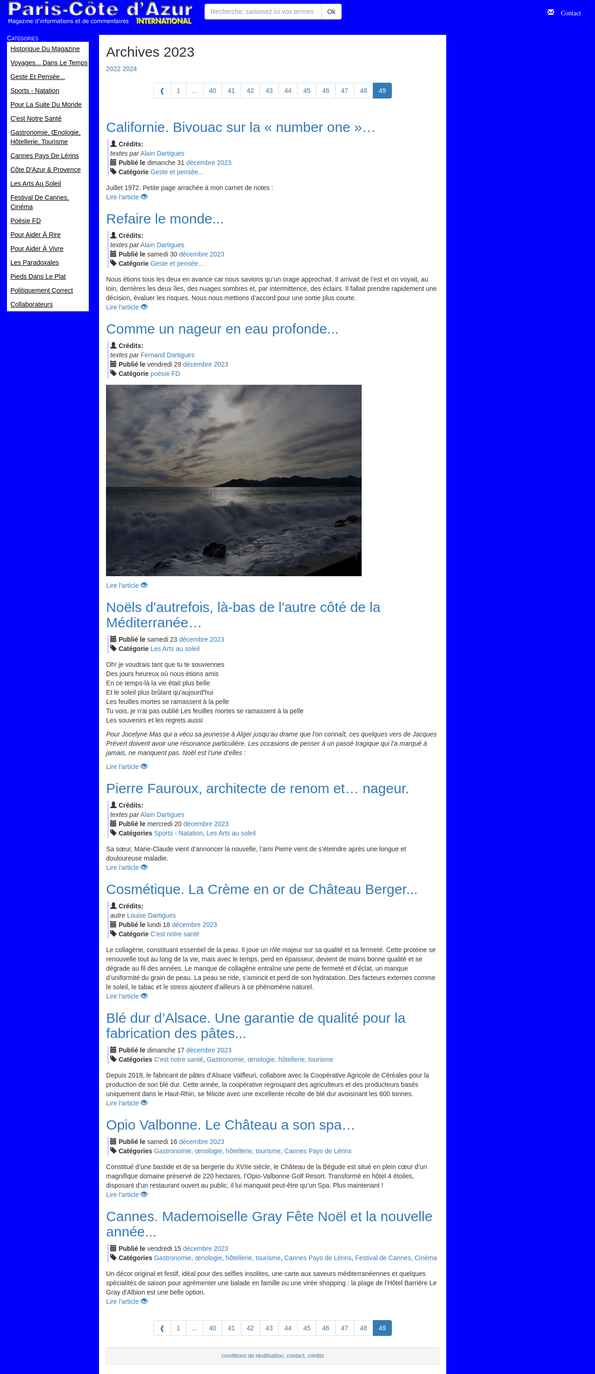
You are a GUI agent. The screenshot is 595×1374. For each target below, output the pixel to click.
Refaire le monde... (165, 218)
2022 (113, 68)
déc (200, 162)
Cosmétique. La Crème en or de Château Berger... (261, 889)
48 (363, 90)
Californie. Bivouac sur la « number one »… (241, 127)
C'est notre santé (175, 934)
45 (307, 90)
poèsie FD (165, 373)
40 (213, 90)
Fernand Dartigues (168, 355)
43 (269, 90)
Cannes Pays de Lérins (318, 1151)
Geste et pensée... (177, 172)
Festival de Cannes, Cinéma (396, 1258)
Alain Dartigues (162, 153)
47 (345, 90)
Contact (567, 12)
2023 (224, 162)
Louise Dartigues (151, 915)
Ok (331, 11)
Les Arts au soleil (175, 648)
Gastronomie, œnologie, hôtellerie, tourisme (270, 1059)
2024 (129, 68)
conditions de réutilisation (253, 1356)
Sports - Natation (178, 833)
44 (288, 90)
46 (326, 90)
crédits (316, 1356)
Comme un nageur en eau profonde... (222, 328)
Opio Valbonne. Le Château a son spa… (230, 1124)
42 (250, 90)
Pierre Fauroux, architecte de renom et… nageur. (257, 788)
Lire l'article (126, 197)
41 (231, 90)
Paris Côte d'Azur (100, 13)
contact (295, 1356)
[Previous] (162, 91)
